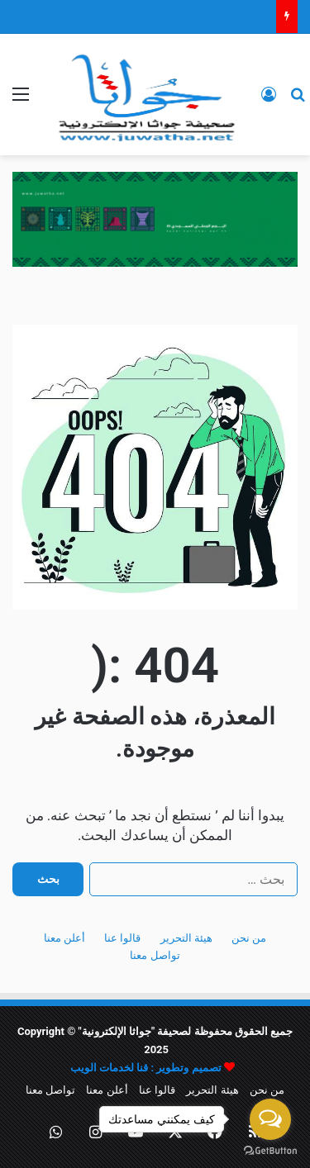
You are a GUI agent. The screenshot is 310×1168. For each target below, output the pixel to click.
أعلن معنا (64, 938)
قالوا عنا (122, 938)
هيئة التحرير (186, 938)
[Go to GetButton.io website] (270, 1151)
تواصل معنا (154, 955)
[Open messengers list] (270, 1119)
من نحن (248, 938)
